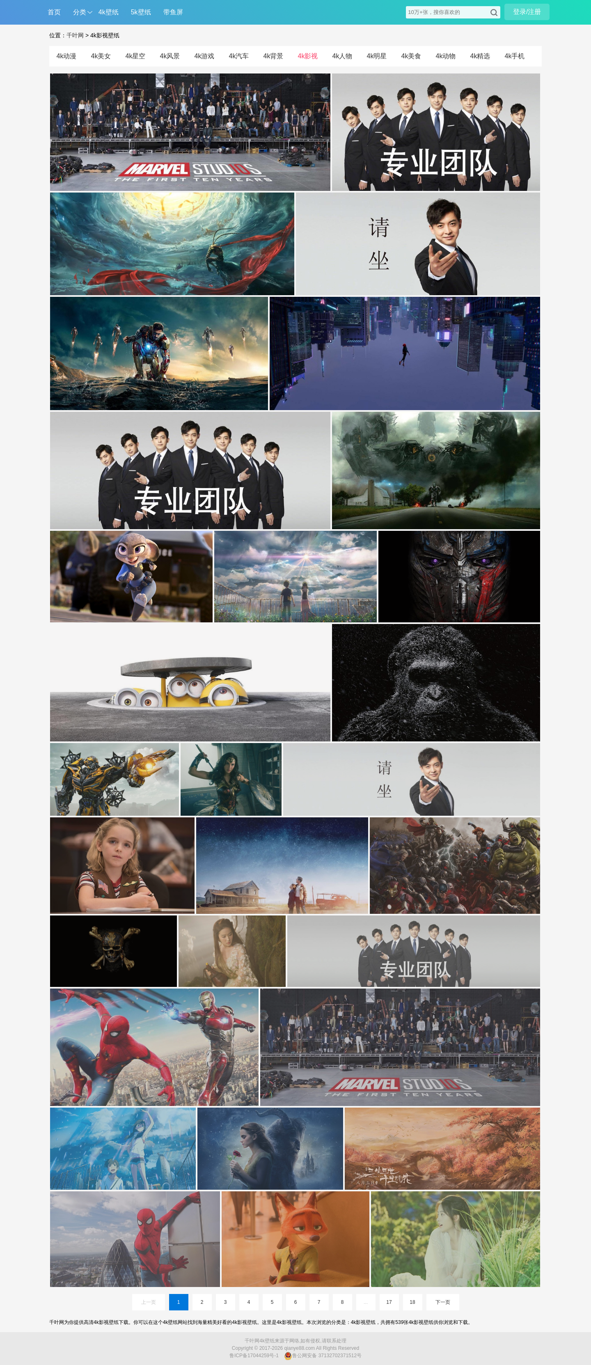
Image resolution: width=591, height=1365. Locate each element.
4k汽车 (239, 56)
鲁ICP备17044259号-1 (254, 1355)
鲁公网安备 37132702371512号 (323, 1356)
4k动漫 (67, 56)
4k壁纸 (108, 12)
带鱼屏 (173, 12)
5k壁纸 (141, 12)
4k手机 (515, 56)
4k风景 (170, 56)
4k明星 (377, 56)
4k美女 (101, 56)
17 (389, 1302)
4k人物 (342, 56)
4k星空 (136, 56)
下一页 (442, 1302)
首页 (54, 12)
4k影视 (308, 56)
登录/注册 (527, 11)
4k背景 (273, 56)
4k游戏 (205, 56)
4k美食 (411, 56)
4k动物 (446, 56)
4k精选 (480, 56)
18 (412, 1302)
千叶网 (75, 35)
